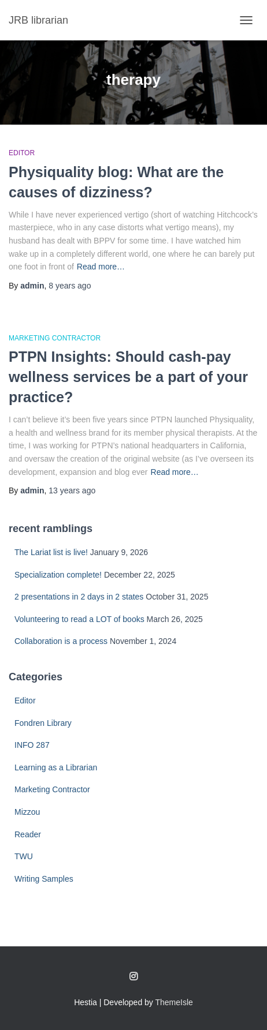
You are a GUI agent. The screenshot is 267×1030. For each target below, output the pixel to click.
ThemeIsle (174, 1002)
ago (70, 285)
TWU (23, 856)
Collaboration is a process (60, 641)
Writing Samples (43, 878)
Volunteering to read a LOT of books (79, 619)
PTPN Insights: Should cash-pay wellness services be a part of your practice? (128, 377)
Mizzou (27, 811)
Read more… (101, 266)
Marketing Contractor (55, 338)
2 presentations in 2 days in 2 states (78, 596)
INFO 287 (32, 745)
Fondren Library (43, 723)
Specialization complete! (58, 574)
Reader (27, 834)
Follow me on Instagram (133, 977)
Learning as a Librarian (55, 767)
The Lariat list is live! (51, 552)
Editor (22, 153)
